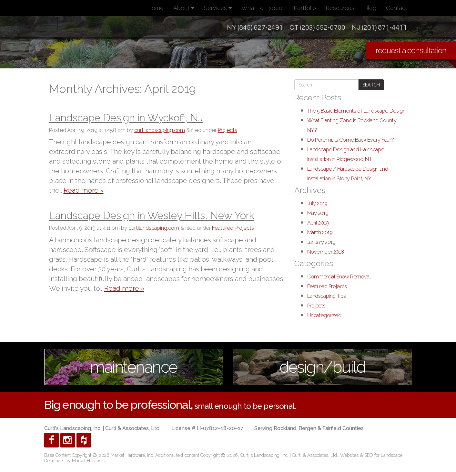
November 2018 (325, 252)
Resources (340, 8)
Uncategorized (324, 315)
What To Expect (262, 8)
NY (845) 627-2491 (255, 27)
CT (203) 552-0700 (317, 27)
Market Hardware (89, 460)
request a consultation (411, 50)
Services (218, 8)
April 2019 (318, 223)
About (183, 8)
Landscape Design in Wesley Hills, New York (151, 215)
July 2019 (317, 203)
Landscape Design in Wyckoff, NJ (126, 118)
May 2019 (318, 213)
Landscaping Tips (326, 296)
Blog (370, 8)
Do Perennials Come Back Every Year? (350, 140)
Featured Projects (233, 228)
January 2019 (321, 242)
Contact (396, 8)
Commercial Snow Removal (339, 277)
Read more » (84, 190)
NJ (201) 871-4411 (379, 27)
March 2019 (320, 232)
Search (371, 84)
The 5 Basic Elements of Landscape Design (356, 111)
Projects (227, 130)
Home (155, 8)
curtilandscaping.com (159, 130)
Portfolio (305, 8)
